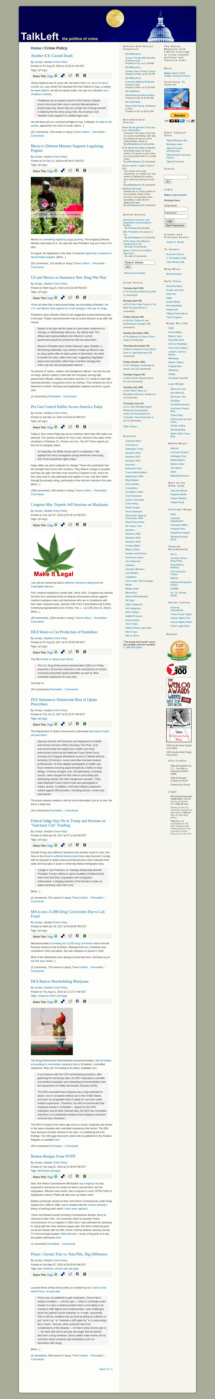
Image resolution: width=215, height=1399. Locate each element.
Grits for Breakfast (177, 344)
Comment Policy (181, 76)
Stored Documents (134, 522)
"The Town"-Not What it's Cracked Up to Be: (136, 242)
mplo (130, 246)
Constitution (131, 488)
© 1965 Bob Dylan (132, 647)
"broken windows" (98, 1204)
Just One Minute (178, 490)
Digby (169, 298)
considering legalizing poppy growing (62, 239)
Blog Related (132, 480)
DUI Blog (175, 400)
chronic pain (61, 1268)
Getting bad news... (133, 188)
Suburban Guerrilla (178, 378)
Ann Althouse (177, 392)
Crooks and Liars (175, 290)
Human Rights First (180, 618)
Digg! (50, 76)
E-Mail (167, 76)
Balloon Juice (175, 336)
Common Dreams (179, 452)
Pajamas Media (178, 494)
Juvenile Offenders (135, 569)
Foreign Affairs (132, 545)
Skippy (171, 374)
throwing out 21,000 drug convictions (73, 943)
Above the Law (178, 389)
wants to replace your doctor (57, 659)
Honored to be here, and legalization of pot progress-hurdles (137, 223)
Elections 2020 (132, 541)
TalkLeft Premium (175, 161)
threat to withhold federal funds (61, 856)
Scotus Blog (176, 415)
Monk (185, 780)
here (76, 441)
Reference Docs (133, 468)
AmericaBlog (174, 332)
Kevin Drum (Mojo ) (178, 348)
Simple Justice (177, 425)
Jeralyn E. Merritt (175, 242)
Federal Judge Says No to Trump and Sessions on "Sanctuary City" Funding (68, 823)
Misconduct (131, 592)
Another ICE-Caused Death (52, 56)
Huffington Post (178, 456)
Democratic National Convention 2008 (135, 516)
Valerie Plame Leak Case (138, 628)
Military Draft (131, 588)
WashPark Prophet (180, 532)
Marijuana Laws (174, 144)
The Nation (176, 468)
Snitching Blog (177, 429)
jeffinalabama (134, 144)
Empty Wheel (173, 302)
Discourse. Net (178, 396)
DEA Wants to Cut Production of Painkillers (64, 632)
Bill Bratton (44, 1170)
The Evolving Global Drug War (140, 291)
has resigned (86, 1183)
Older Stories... (131, 426)
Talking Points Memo (177, 313)
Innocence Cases (134, 557)
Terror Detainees (133, 511)
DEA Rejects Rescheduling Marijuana (59, 981)
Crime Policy (60, 62)
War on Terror (132, 635)
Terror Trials (131, 624)
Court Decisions (133, 496)
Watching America (179, 475)
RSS (182, 73)
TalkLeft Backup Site (176, 140)
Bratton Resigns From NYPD (53, 1156)
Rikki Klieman (68, 1233)
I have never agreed (75, 1208)
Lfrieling (132, 228)
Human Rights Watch (181, 622)
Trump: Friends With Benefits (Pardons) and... (140, 59)
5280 (170, 328)
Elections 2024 (132, 460)
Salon (173, 471)
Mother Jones (177, 464)
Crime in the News (134, 500)
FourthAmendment (180, 404)
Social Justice (132, 620)
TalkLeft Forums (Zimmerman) (174, 149)
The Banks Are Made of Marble (139, 147)
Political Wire (175, 366)
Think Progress (174, 317)
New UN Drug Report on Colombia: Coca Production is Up (138, 417)
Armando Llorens (175, 254)
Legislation (130, 577)
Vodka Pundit (177, 502)
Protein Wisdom (178, 498)
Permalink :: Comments (62, 396)
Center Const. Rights (181, 614)
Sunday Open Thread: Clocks (140, 71)
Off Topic (129, 600)
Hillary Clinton (132, 549)
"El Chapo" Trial (133, 526)
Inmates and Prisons (135, 553)
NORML (174, 588)
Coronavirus (131, 445)
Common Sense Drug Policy (178, 559)
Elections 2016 (132, 453)
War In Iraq (131, 632)
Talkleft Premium (133, 616)
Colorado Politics (179, 525)
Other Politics (132, 612)
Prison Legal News (180, 626)
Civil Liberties (132, 484)
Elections (130, 530)
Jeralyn (38, 62)
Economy (130, 464)
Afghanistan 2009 (134, 476)
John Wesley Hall (175, 262)
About (175, 73)
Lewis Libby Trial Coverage (139, 581)
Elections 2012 (132, 456)
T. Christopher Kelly (176, 258)
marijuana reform (47, 995)
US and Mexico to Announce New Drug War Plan (68, 277)
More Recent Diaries (134, 273)
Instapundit (172, 309)
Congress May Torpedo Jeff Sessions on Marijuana (69, 505)
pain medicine (45, 1268)
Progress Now (177, 528)
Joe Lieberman (133, 561)
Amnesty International (176, 608)
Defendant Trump (134, 449)
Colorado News (133, 441)
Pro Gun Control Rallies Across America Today (67, 407)
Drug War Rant (176, 340)
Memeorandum (174, 274)
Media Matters (177, 460)
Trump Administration (136, 472)
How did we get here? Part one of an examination (138, 128)
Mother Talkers (176, 362)
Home (36, 48)
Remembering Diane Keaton (140, 95)
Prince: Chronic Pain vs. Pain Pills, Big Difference (69, 1254)
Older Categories (134, 604)
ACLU (173, 554)
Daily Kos (171, 294)
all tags (42, 70)
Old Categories (133, 608)
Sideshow (173, 370)
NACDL (174, 578)
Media (128, 584)
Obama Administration (136, 596)
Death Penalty (132, 507)
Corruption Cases (134, 492)
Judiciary (129, 565)
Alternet (174, 448)
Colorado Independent (176, 519)
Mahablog (173, 358)
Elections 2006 (132, 533)
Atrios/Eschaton (174, 286)
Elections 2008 (132, 537)
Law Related (131, 573)
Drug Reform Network (177, 566)
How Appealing (174, 305)
